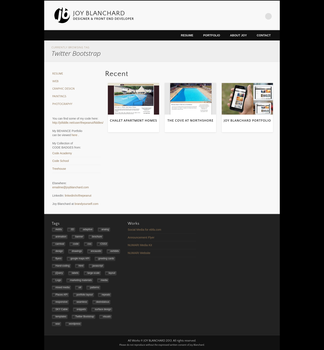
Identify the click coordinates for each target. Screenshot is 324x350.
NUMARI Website (139, 253)
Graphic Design (63, 88)
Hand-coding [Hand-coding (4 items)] (63, 265)
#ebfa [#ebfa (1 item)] (59, 229)
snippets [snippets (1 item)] (81, 309)
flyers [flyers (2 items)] (59, 258)
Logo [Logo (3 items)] (58, 280)
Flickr (251, 16)
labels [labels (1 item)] (75, 273)
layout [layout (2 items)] (112, 273)
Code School (60, 161)
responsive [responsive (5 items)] (62, 301)
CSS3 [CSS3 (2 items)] (103, 243)
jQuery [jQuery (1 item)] (59, 273)
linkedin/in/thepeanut (78, 195)
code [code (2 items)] (76, 243)
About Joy (238, 35)
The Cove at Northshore (190, 120)
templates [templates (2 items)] (61, 316)
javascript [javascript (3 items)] (97, 265)
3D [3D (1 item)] (72, 229)
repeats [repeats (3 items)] (106, 294)
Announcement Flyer (141, 237)
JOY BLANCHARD (99, 13)
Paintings (59, 96)
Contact (264, 35)
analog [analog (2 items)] (105, 229)
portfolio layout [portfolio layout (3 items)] (85, 294)
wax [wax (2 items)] (58, 323)
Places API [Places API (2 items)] (62, 294)
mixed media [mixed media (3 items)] (63, 287)
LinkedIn (260, 16)
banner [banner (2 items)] (79, 236)
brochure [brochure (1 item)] (97, 236)
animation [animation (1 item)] (61, 236)
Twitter (242, 16)
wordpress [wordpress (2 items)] (74, 323)
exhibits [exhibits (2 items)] (114, 251)
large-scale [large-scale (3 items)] (93, 273)
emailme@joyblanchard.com (70, 187)
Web (55, 81)
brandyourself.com (86, 203)
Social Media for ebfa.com (144, 229)
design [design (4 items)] (59, 251)
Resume (187, 35)
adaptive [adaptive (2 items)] (87, 229)
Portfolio (211, 35)
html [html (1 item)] (81, 265)
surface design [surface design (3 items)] (103, 309)
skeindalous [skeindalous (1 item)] (102, 301)
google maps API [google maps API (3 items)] (79, 258)
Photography (62, 104)
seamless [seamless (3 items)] (82, 301)
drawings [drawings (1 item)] (77, 251)
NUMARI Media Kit (140, 245)
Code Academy (62, 153)
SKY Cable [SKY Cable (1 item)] (62, 309)
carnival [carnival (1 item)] (60, 243)
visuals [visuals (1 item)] (107, 316)
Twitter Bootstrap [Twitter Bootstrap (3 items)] (84, 316)
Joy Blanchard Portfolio (247, 120)
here (74, 135)
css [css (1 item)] (89, 243)
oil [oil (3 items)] (80, 287)
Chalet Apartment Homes (133, 120)
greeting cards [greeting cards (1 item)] (106, 258)
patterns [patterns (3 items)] (94, 287)
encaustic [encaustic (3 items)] (96, 251)
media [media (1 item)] (104, 280)
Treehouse (59, 168)
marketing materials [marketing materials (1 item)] (81, 280)
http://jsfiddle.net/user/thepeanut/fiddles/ (78, 122)
